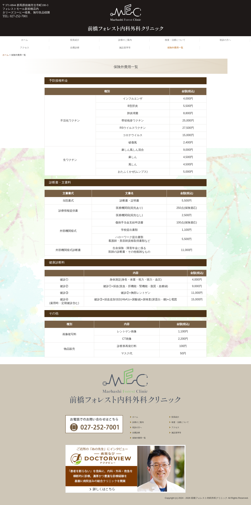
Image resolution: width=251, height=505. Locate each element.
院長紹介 (74, 40)
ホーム (24, 40)
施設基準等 (125, 47)
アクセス (24, 47)
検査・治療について (175, 40)
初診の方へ (225, 40)
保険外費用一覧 (175, 47)
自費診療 (74, 47)
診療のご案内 (125, 40)
